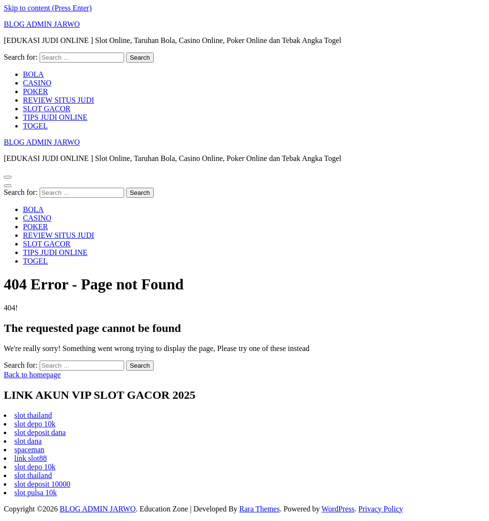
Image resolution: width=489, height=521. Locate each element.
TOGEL (35, 126)
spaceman (29, 450)
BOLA (33, 74)
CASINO (37, 83)
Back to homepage (32, 375)
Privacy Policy (380, 509)
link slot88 (30, 458)
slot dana (28, 441)
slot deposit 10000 (42, 484)
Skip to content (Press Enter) (48, 8)
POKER (35, 91)
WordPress (337, 509)
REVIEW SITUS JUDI (58, 100)
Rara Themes (259, 509)
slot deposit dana (40, 432)
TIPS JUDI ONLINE (55, 117)
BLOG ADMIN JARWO (42, 24)
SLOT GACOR (47, 109)
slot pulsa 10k (35, 493)
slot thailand (33, 415)
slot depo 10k (34, 424)
